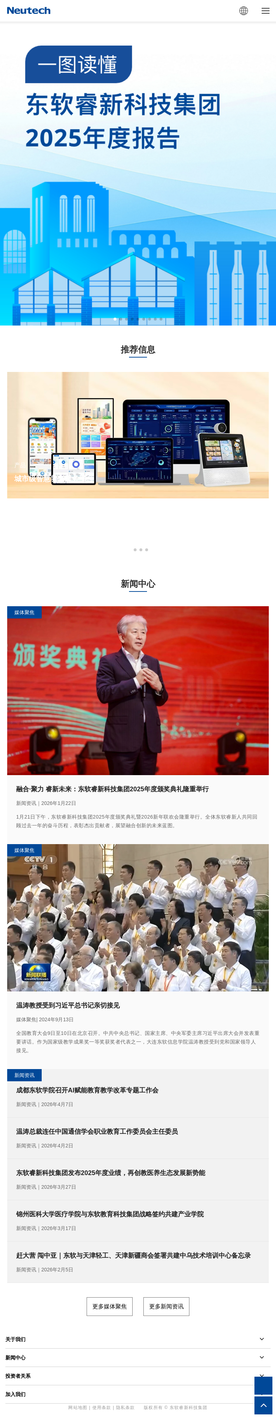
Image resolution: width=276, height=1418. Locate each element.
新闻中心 (15, 1358)
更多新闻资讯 (166, 1306)
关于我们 (15, 1339)
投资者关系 (18, 1376)
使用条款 (101, 1407)
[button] (115, 319)
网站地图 (77, 1407)
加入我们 (15, 1394)
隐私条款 (125, 1407)
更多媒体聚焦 (109, 1306)
